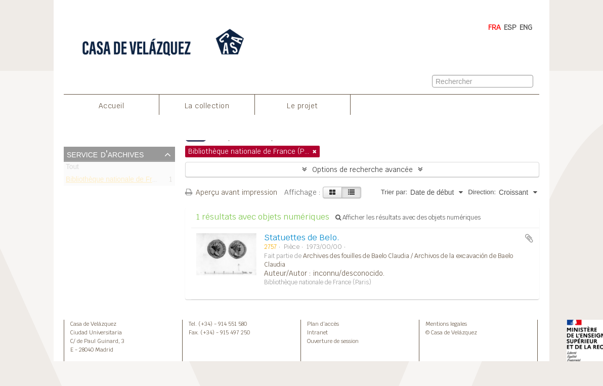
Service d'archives (105, 153)
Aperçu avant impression (231, 192)
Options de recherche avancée (362, 169)
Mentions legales (446, 323)
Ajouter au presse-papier (529, 238)
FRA (494, 27)
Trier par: (394, 192)
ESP (510, 27)
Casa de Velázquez (93, 323)
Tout (72, 169)
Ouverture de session (333, 341)
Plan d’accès (323, 323)
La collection (207, 105)
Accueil (111, 105)
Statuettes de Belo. (301, 237)
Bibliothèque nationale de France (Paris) (128, 181)
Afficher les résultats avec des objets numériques (408, 217)
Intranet (317, 332)
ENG (526, 27)
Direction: (482, 192)
